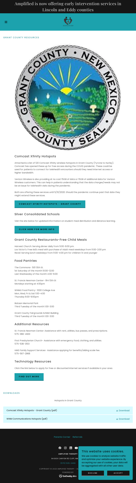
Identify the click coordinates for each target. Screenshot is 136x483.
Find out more (29, 376)
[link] (68, 22)
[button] (13, 22)
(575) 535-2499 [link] (68, 463)
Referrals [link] (77, 437)
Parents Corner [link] (62, 437)
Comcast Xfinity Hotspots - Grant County (50, 204)
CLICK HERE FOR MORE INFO (37, 229)
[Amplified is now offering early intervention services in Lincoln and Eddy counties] (68, 7)
